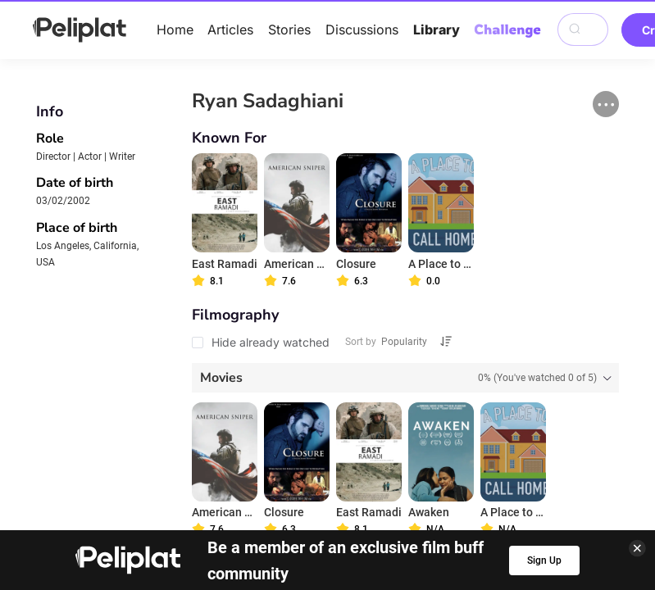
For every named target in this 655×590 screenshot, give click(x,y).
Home (175, 29)
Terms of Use (313, 442)
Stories (289, 29)
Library (436, 29)
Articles (230, 29)
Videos (374, 419)
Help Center (109, 442)
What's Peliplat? (533, 442)
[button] (606, 104)
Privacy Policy (208, 442)
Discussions (361, 29)
